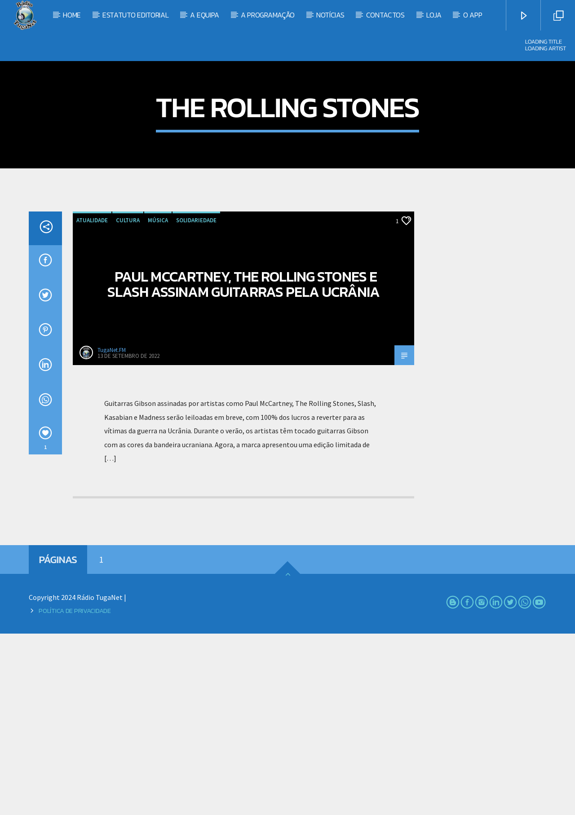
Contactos (385, 14)
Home (72, 14)
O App (472, 14)
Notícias (330, 14)
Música (158, 401)
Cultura (128, 401)
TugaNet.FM (111, 531)
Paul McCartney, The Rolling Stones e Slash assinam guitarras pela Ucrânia (243, 465)
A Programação (268, 14)
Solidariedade (196, 401)
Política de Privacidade (75, 792)
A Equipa (204, 14)
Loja (434, 14)
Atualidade (92, 401)
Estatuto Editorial (135, 14)
